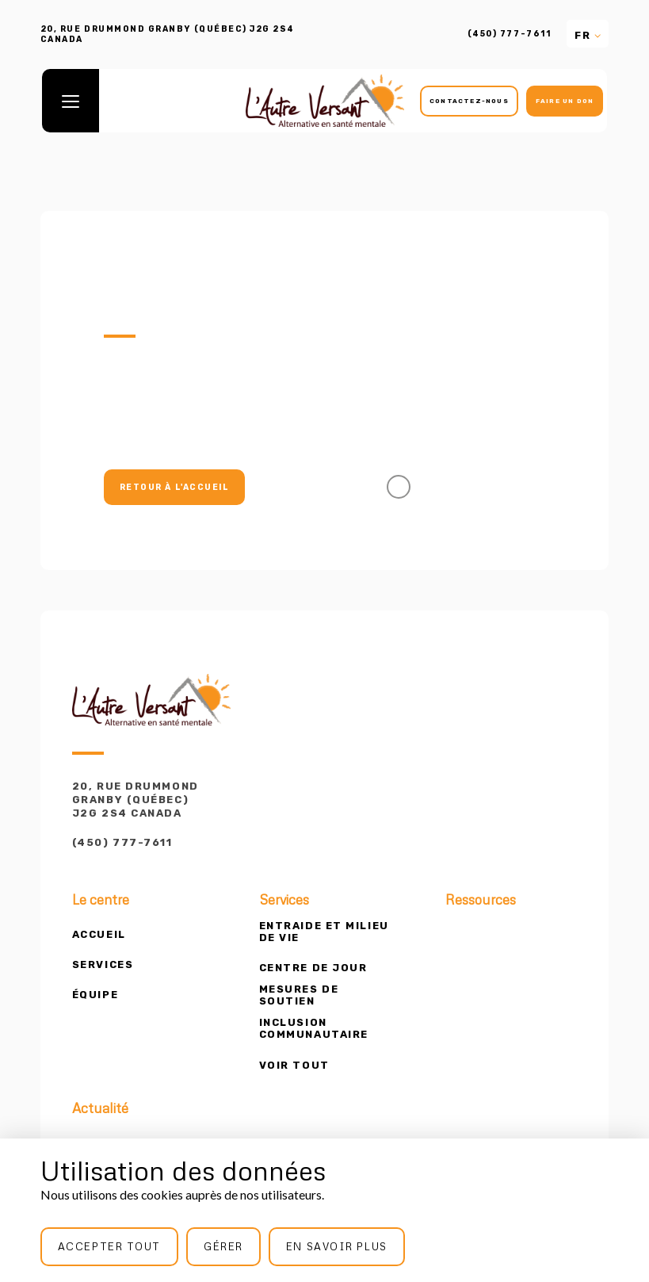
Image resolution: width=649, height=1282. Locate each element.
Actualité (100, 1108)
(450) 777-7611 (509, 34)
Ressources (480, 900)
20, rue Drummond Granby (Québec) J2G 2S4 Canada (135, 799)
